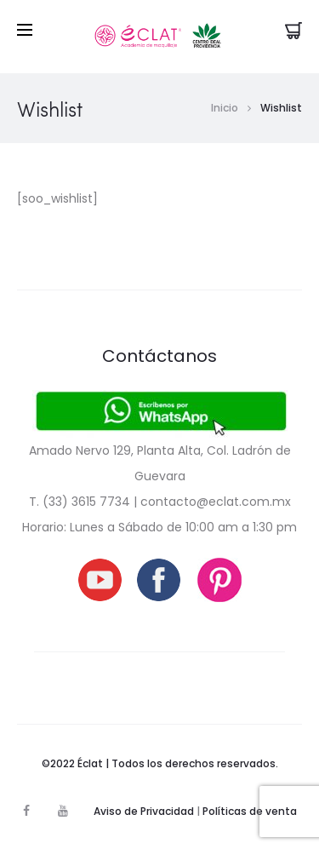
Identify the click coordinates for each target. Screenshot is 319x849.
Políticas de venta (249, 811)
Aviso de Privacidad (144, 811)
